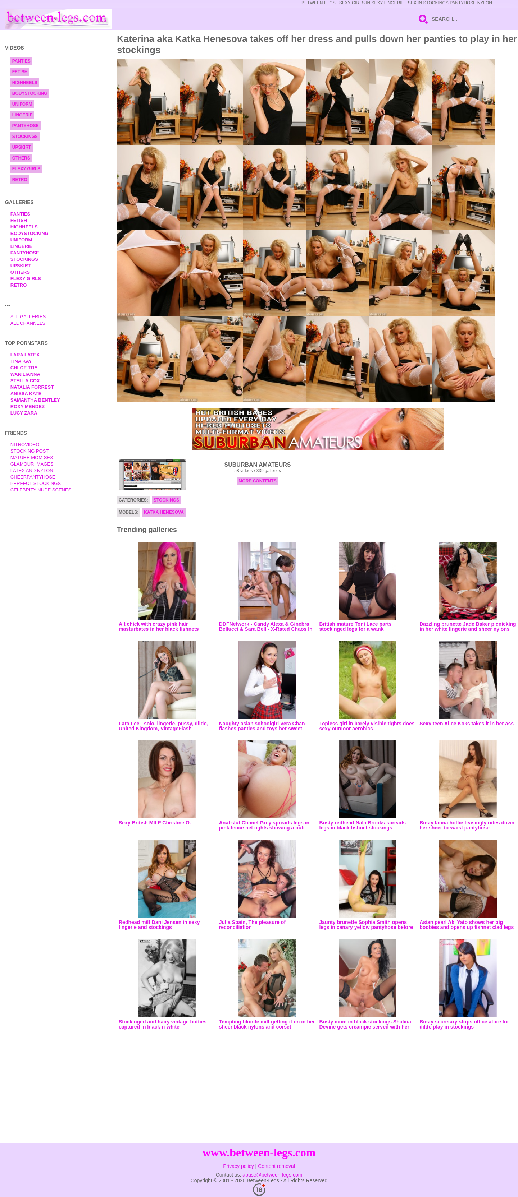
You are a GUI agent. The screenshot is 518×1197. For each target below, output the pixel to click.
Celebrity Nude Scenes (41, 490)
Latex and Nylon (31, 470)
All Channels (27, 323)
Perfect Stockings (35, 483)
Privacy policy (238, 1166)
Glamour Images (32, 464)
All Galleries (28, 316)
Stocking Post (29, 451)
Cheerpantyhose (32, 477)
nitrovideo (25, 444)
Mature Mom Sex (31, 457)
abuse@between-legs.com (272, 1175)
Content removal (276, 1166)
